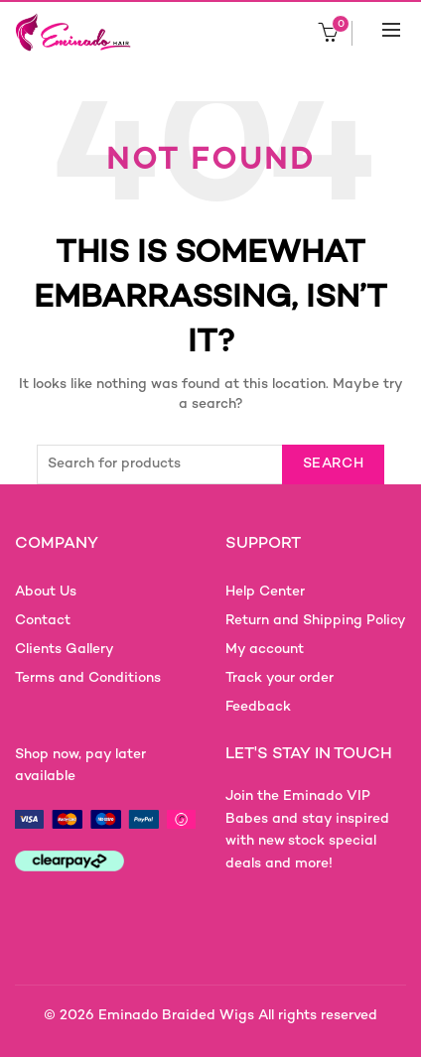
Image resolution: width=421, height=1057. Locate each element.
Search (333, 464)
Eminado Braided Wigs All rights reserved (237, 1015)
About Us (45, 592)
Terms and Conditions (88, 678)
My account (264, 649)
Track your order (279, 678)
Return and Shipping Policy (315, 620)
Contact (42, 620)
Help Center (265, 592)
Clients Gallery (64, 649)
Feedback (258, 707)
